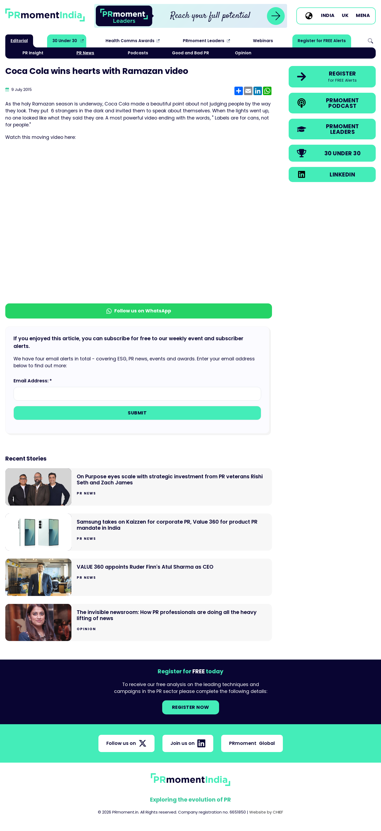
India (328, 16)
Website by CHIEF (266, 812)
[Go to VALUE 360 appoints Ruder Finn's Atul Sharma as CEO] (138, 577)
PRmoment (252, 743)
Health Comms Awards (130, 40)
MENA (363, 16)
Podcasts (138, 53)
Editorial (19, 40)
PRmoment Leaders (203, 40)
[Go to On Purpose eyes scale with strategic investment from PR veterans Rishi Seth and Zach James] (138, 487)
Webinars (263, 40)
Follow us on (126, 743)
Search (370, 40)
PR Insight (32, 53)
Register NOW (190, 707)
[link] (190, 16)
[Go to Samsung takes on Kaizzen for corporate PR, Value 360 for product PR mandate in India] (138, 532)
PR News (85, 53)
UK (345, 16)
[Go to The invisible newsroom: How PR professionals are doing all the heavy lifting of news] (138, 622)
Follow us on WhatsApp (138, 311)
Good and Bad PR (190, 53)
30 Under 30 (64, 40)
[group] (190, 16)
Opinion (243, 53)
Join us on (187, 743)
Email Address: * (32, 381)
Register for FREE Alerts (322, 40)
